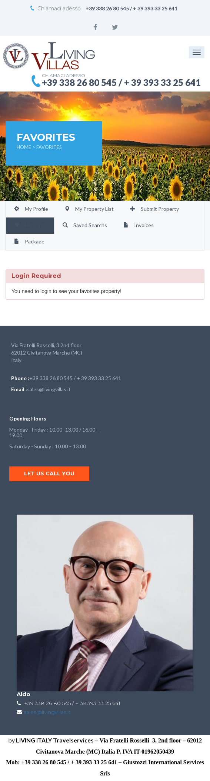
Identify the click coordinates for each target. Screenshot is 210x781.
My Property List (89, 209)
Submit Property (154, 209)
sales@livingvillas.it (49, 389)
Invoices (138, 225)
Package (29, 241)
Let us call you (49, 473)
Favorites (30, 225)
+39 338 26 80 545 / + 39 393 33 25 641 (75, 378)
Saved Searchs (85, 225)
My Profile (31, 209)
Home (24, 147)
